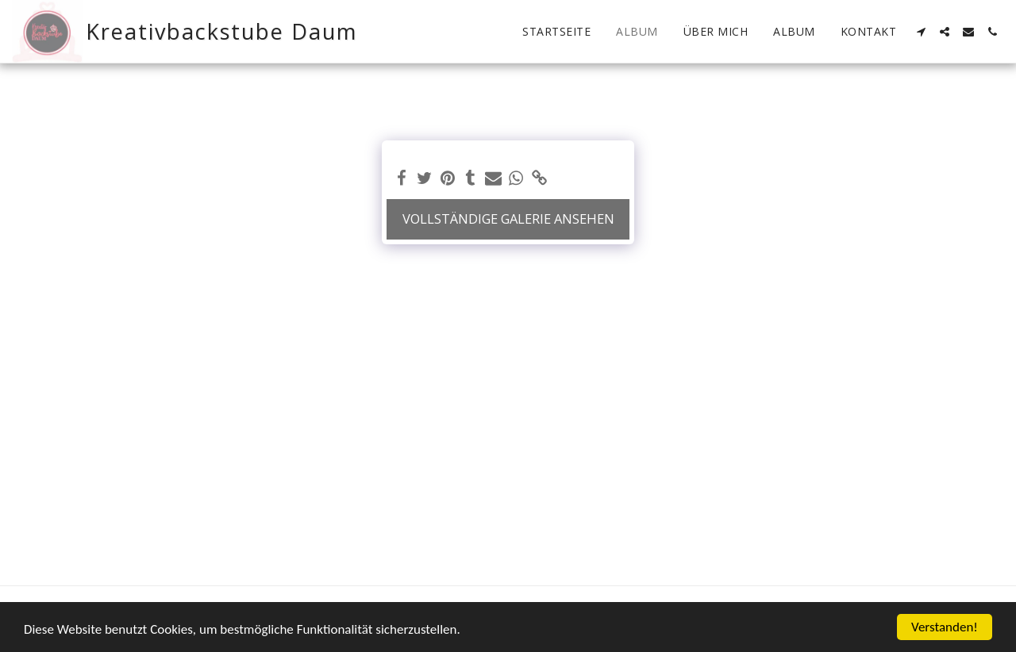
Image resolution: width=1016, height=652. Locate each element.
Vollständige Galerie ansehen (508, 218)
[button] (921, 31)
